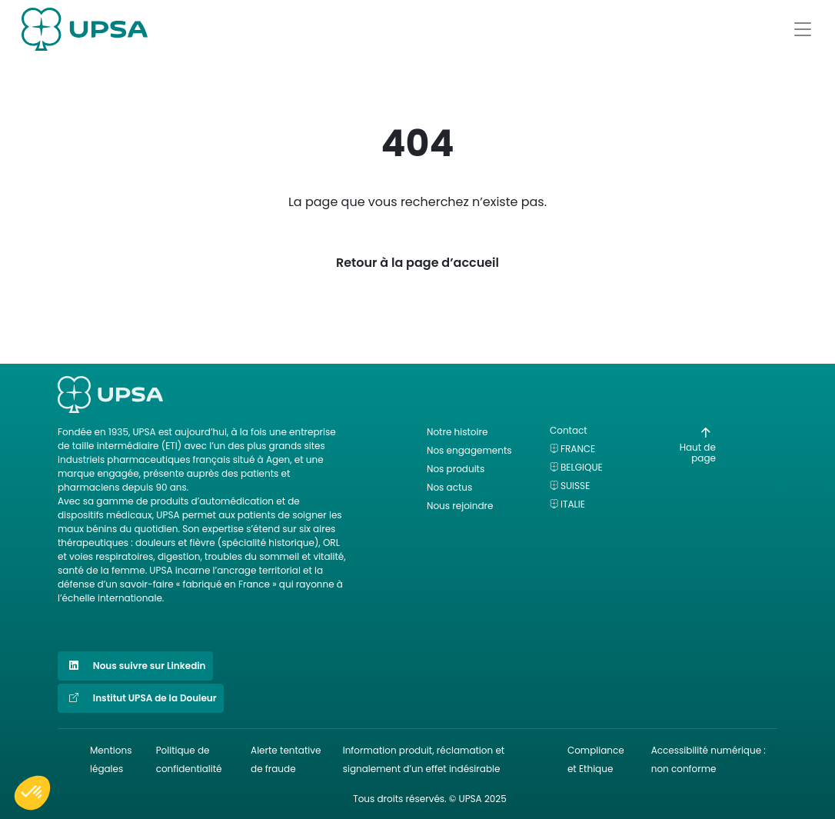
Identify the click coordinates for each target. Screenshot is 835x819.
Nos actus (449, 487)
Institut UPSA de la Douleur (141, 698)
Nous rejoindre (460, 505)
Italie (573, 504)
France (578, 448)
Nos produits (455, 468)
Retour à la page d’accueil (417, 262)
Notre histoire (457, 431)
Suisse (575, 485)
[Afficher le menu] (803, 29)
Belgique (582, 467)
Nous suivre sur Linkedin (135, 666)
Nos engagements (469, 450)
